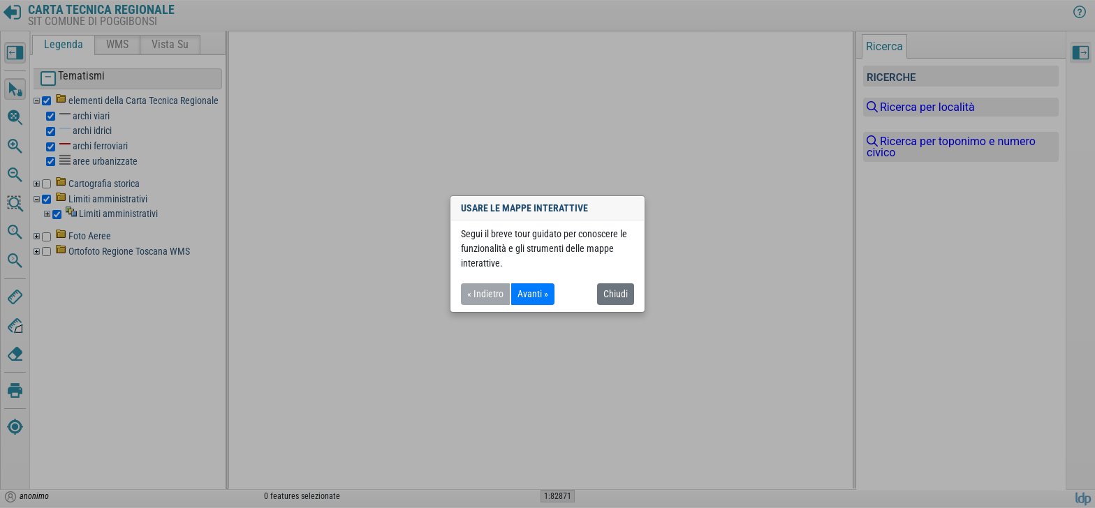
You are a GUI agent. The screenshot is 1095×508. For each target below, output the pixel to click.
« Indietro (485, 293)
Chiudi (615, 293)
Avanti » (532, 293)
